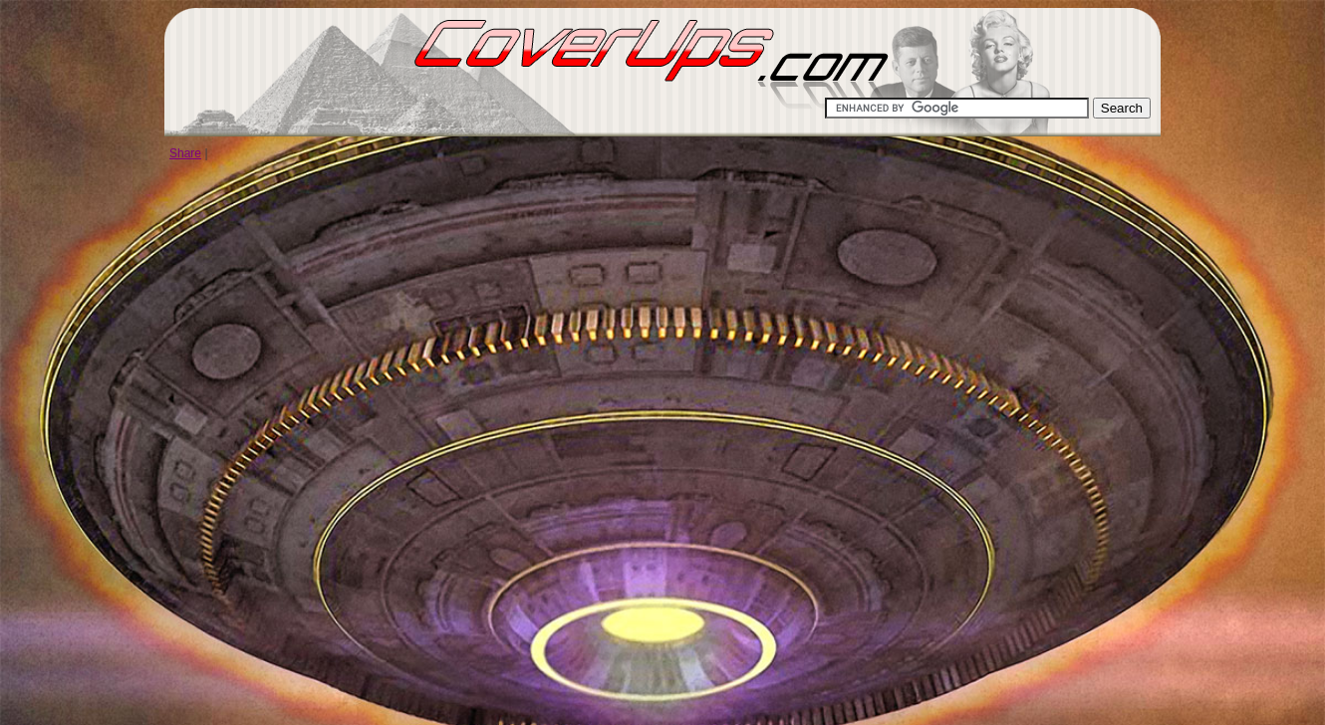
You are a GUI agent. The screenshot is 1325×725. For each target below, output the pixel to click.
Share (185, 153)
